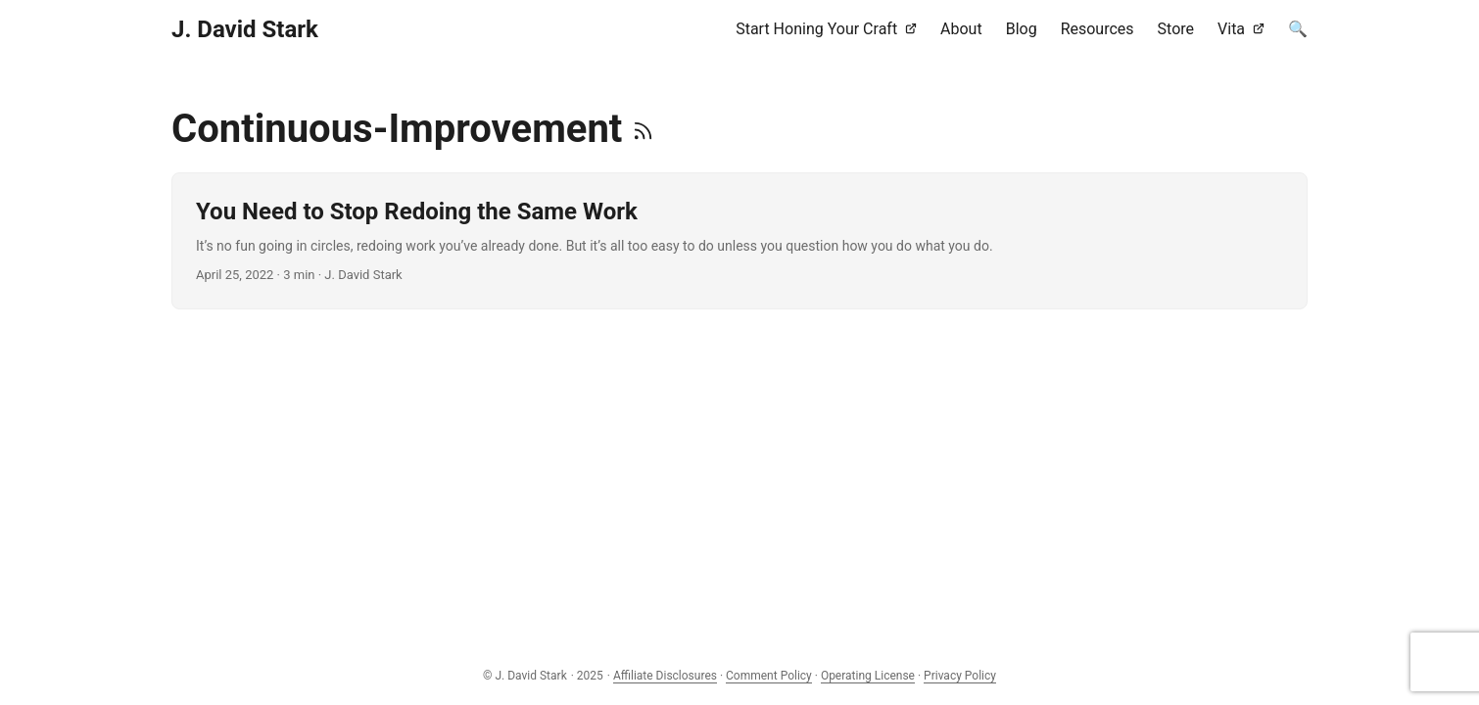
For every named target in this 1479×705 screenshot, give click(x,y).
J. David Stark (244, 29)
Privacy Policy (960, 675)
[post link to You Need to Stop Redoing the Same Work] (739, 240)
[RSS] (643, 129)
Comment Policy (769, 675)
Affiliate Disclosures (665, 675)
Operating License (868, 675)
